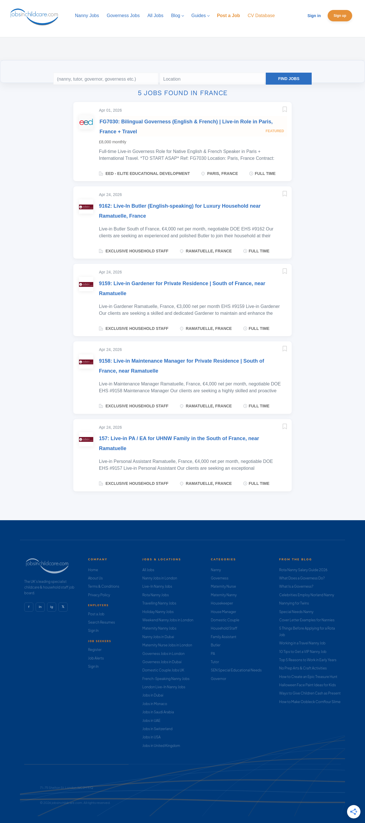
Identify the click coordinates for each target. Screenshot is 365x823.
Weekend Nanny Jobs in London (167, 620)
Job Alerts (96, 658)
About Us (95, 578)
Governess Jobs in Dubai (161, 662)
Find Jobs (288, 78)
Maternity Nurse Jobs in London (167, 645)
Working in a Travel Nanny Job (302, 643)
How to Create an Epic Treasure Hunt (308, 677)
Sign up (340, 16)
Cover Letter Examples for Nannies (306, 620)
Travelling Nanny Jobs (159, 603)
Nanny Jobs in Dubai (158, 637)
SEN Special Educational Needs (236, 670)
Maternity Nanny (224, 595)
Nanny (216, 570)
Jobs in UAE (151, 720)
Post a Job (96, 614)
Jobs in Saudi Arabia (158, 712)
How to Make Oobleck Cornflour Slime (309, 702)
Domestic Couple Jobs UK (163, 670)
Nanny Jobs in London (159, 578)
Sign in (314, 15)
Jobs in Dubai (152, 695)
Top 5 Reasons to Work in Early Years (307, 660)
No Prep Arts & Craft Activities (303, 668)
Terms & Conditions (103, 586)
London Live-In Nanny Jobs (163, 687)
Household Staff (224, 628)
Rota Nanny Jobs (155, 595)
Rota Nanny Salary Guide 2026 (303, 570)
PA (213, 654)
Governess (219, 578)
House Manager (223, 612)
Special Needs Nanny (296, 612)
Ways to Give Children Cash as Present (310, 693)
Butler (215, 645)
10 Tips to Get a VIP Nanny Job (303, 652)
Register (95, 650)
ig (51, 607)
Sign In (93, 630)
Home (93, 570)
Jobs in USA (151, 737)
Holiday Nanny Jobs (158, 612)
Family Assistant (223, 637)
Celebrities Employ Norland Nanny (306, 595)
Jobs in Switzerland (157, 729)
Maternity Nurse (223, 586)
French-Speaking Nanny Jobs (165, 679)
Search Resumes (101, 622)
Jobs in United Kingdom (161, 746)
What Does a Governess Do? (302, 578)
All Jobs (148, 570)
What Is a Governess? (296, 586)
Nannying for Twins (294, 603)
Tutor (215, 662)
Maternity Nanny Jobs (159, 628)
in (40, 607)
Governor (218, 679)
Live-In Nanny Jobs (157, 586)
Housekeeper (222, 603)
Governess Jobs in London (163, 654)
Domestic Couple (225, 620)
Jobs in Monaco (154, 704)
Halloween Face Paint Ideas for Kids (307, 685)
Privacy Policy (99, 595)
